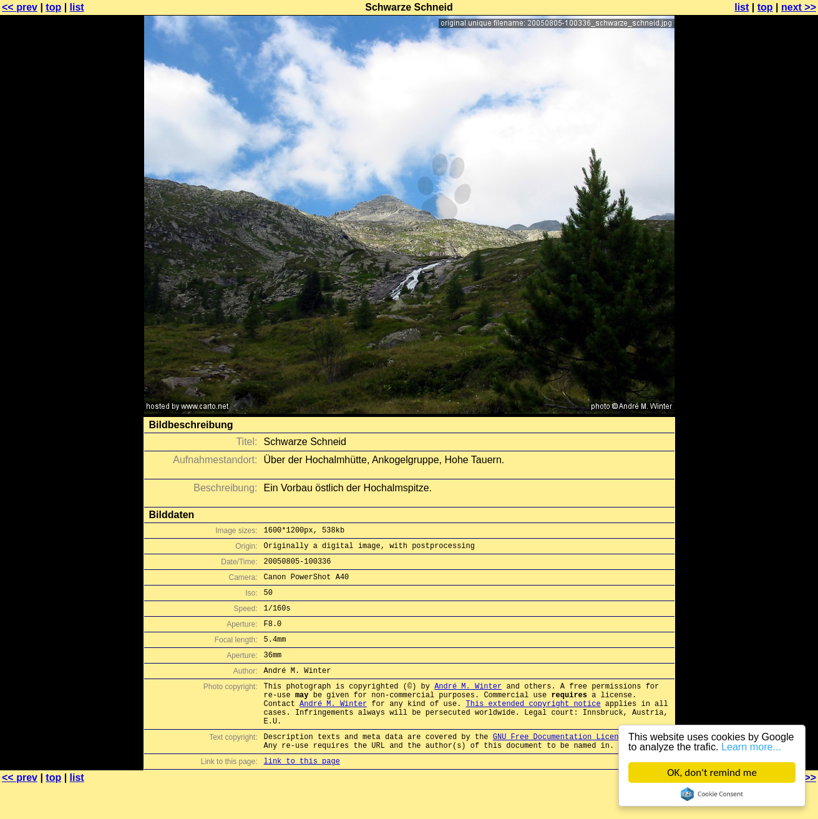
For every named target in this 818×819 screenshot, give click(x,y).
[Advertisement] (767, 309)
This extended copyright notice (533, 727)
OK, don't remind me (712, 772)
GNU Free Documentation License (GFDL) (576, 766)
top (53, 7)
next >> (798, 7)
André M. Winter (468, 706)
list (77, 7)
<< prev (19, 7)
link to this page (302, 794)
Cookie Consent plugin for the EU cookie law (712, 794)
